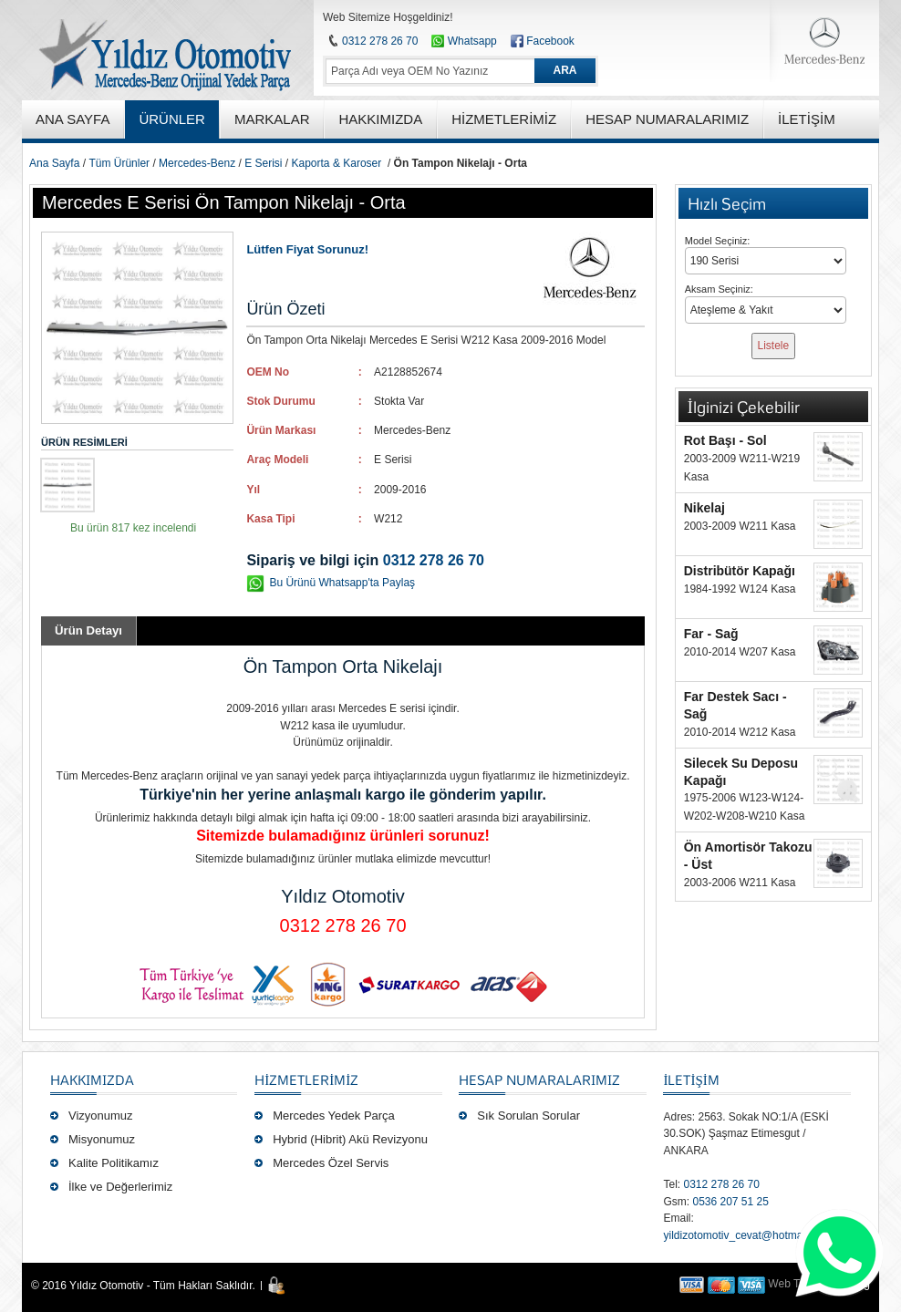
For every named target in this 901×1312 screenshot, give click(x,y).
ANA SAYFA (72, 119)
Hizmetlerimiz (306, 1079)
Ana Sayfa (54, 163)
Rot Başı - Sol (725, 440)
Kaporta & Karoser (337, 163)
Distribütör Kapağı (739, 570)
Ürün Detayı (88, 630)
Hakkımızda (92, 1079)
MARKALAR (272, 119)
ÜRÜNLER (172, 119)
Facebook (550, 41)
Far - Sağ (711, 633)
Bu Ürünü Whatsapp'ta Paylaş (342, 582)
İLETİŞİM (691, 1079)
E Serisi (263, 163)
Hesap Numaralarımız (539, 1079)
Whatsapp (463, 41)
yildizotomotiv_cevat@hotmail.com (747, 1235)
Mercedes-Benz (197, 163)
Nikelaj (704, 508)
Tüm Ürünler (119, 163)
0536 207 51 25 (730, 1201)
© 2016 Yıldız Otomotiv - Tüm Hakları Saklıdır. (143, 1285)
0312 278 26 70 (380, 41)
